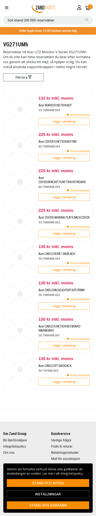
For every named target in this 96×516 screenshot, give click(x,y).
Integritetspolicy (14, 446)
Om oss (8, 452)
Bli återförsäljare (15, 440)
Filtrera (23, 77)
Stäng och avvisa (48, 483)
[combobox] (48, 20)
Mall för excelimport (65, 459)
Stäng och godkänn (48, 505)
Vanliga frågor (61, 440)
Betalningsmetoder (65, 452)
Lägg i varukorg (64, 121)
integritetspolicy (72, 473)
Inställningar (48, 494)
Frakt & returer (61, 446)
